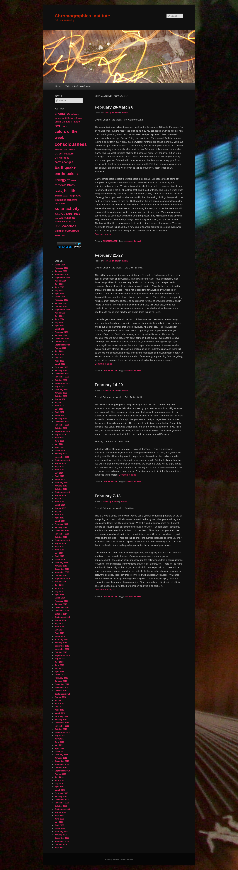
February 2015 (61, 601)
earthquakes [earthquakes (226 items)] (66, 174)
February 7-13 (108, 496)
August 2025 (60, 281)
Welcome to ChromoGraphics (78, 86)
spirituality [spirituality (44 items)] (59, 218)
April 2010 (59, 787)
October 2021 (61, 396)
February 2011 (61, 755)
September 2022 (62, 383)
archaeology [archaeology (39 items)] (75, 114)
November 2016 (62, 534)
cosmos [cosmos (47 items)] (58, 150)
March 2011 (60, 751)
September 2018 (62, 492)
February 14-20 (109, 384)
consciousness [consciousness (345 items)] (71, 144)
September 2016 (62, 540)
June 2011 (59, 742)
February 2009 (61, 831)
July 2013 (59, 662)
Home (58, 86)
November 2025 (62, 274)
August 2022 (60, 386)
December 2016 (62, 530)
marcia (125, 113)
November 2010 (62, 764)
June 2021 (59, 406)
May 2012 (59, 707)
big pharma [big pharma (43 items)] (59, 118)
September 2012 (62, 694)
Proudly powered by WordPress (119, 859)
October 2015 (61, 575)
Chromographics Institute (82, 15)
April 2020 (59, 447)
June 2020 (59, 441)
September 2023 (62, 345)
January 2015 (61, 604)
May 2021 (59, 409)
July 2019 (59, 466)
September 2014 (62, 617)
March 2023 (60, 364)
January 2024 (61, 335)
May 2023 (59, 358)
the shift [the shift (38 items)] (72, 222)
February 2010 (61, 793)
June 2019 (59, 470)
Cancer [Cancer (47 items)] (58, 122)
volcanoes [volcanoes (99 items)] (72, 230)
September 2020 (62, 431)
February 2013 (61, 678)
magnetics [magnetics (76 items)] (75, 195)
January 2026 (61, 271)
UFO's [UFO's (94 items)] (59, 226)
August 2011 (60, 735)
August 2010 (60, 774)
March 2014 (60, 636)
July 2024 (59, 316)
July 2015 (59, 585)
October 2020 (61, 428)
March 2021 (60, 415)
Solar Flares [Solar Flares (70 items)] (73, 214)
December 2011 (62, 723)
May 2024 (59, 322)
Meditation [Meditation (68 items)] (60, 199)
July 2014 (59, 623)
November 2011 (62, 726)
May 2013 (59, 668)
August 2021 (60, 399)
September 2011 (62, 732)
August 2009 (60, 812)
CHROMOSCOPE (110, 241)
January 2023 (61, 370)
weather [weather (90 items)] (60, 235)
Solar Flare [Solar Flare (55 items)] (60, 214)
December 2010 (62, 761)
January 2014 (61, 643)
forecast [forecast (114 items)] (60, 185)
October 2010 (61, 767)
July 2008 (59, 848)
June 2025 (59, 287)
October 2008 (61, 844)
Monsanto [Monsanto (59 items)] (72, 200)
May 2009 (59, 822)
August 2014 (60, 620)
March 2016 (60, 559)
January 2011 (61, 758)
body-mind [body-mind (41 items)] (78, 118)
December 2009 (62, 799)
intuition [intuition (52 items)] (59, 196)
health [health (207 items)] (69, 191)
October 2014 (61, 614)
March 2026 (60, 265)
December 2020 (62, 422)
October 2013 (61, 652)
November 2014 (62, 611)
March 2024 (60, 329)
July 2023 (59, 351)
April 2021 (59, 412)
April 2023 (59, 361)
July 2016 (59, 546)
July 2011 (59, 739)
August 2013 (60, 658)
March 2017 (60, 521)
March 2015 (60, 598)
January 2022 (61, 393)
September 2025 (62, 278)
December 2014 (62, 607)
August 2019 (60, 463)
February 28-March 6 (114, 107)
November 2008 (62, 841)
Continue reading (105, 234)
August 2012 (60, 697)
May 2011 (59, 745)
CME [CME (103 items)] (58, 126)
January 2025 (61, 303)
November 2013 (62, 649)
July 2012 (59, 700)
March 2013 (60, 675)
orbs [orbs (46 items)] (63, 204)
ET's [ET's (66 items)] (69, 180)
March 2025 (60, 297)
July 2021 (59, 402)
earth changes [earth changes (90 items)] (64, 162)
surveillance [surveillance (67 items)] (61, 221)
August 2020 (60, 434)
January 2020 (61, 454)
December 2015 (62, 569)
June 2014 (59, 626)
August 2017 (60, 508)
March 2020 (60, 450)
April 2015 (59, 594)
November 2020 (62, 425)
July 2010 (59, 777)
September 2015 (62, 578)
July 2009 (59, 816)
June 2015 (59, 588)
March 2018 (60, 505)
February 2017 (61, 524)
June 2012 (59, 703)
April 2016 (59, 556)
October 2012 (61, 691)
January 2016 (61, 566)
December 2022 (62, 373)
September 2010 (62, 771)
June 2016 (59, 550)
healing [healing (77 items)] (59, 191)
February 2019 (61, 482)
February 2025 (61, 300)
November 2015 (62, 572)
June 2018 (59, 502)
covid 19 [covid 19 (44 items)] (66, 150)
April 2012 (59, 710)
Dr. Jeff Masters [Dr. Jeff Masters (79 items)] (64, 153)
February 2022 (61, 390)
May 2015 (59, 591)
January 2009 (61, 835)
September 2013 (62, 655)
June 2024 (59, 319)
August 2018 (60, 495)
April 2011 (59, 748)
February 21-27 (109, 255)
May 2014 (59, 630)
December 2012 (62, 684)
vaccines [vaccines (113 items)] (69, 226)
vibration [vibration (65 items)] (59, 231)
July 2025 (59, 284)
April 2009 (59, 825)
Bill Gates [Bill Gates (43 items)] (69, 118)
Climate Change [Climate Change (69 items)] (71, 121)
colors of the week (133, 241)
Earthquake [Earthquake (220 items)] (65, 167)
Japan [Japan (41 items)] (65, 196)
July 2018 (59, 498)
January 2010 (61, 796)
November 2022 (62, 377)
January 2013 (61, 681)
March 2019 (60, 479)
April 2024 (59, 325)
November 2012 (62, 687)
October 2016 (61, 537)
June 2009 (59, 819)
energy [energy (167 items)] (60, 180)
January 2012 (61, 719)
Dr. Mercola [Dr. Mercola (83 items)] (62, 157)
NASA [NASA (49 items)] (57, 204)
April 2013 (59, 671)
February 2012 (61, 716)
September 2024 (62, 309)
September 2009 (62, 809)
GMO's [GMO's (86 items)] (71, 185)
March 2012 (60, 713)
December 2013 (62, 646)
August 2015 (60, 582)
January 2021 (61, 418)
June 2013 (59, 665)
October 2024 (61, 306)
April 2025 (59, 293)
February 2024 (61, 332)
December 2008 (62, 838)
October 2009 (61, 806)
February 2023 (61, 367)
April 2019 (59, 476)
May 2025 (59, 290)
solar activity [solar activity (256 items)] (67, 208)
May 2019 (59, 473)
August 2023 (60, 348)
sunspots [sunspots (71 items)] (69, 217)
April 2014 (59, 633)
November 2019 (62, 457)
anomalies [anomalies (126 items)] (62, 113)
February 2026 (61, 268)
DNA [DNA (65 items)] (72, 149)
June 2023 (59, 354)
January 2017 (61, 527)
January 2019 (61, 486)
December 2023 (62, 338)
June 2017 (59, 514)
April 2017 (59, 518)
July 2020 (59, 438)
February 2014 (61, 639)
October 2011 (61, 729)
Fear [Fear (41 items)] (74, 180)
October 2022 (61, 380)
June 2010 (59, 780)
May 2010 (59, 783)
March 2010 (60, 790)
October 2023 (61, 341)
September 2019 (62, 460)
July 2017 (59, 511)
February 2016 (61, 563)
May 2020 (59, 444)
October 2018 (61, 489)
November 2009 (62, 803)
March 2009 (60, 828)
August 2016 (60, 543)
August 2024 (60, 313)
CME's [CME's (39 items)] (64, 126)
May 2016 (59, 553)
